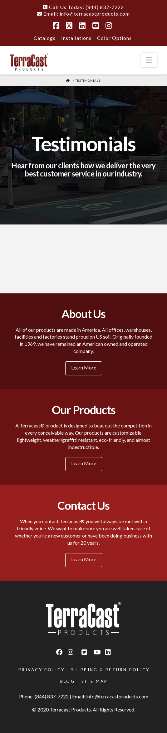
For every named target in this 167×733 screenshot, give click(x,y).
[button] (149, 60)
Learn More (83, 367)
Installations (76, 38)
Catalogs (45, 38)
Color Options (114, 38)
